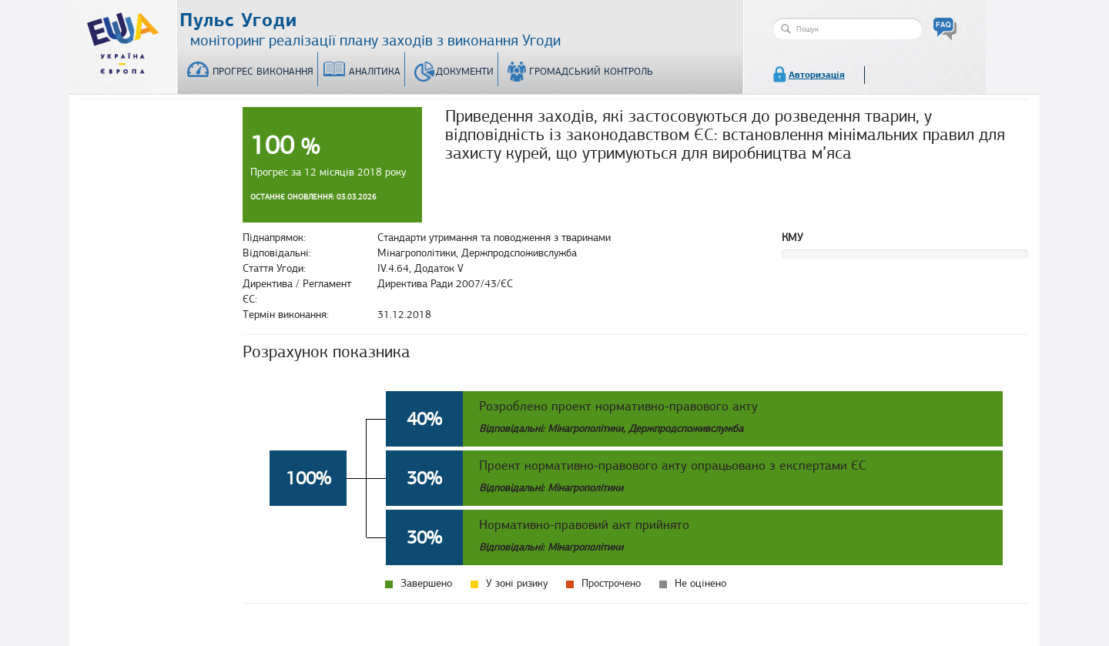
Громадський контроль (591, 71)
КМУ (792, 237)
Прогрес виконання (263, 71)
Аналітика (374, 71)
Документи (465, 71)
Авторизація (817, 75)
